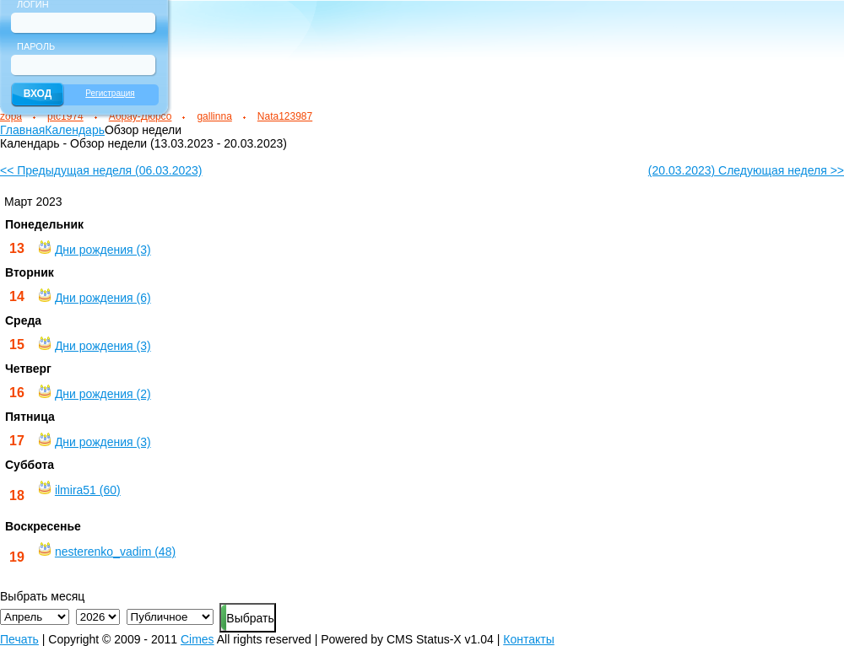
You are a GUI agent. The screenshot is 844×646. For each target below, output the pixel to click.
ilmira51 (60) (88, 490)
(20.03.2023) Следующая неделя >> (746, 170)
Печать (19, 639)
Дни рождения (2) (103, 394)
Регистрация (109, 93)
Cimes (197, 639)
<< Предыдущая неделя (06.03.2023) (101, 170)
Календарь (75, 130)
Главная (22, 130)
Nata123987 (284, 116)
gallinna (214, 116)
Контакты (528, 639)
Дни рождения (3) (103, 249)
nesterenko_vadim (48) (115, 551)
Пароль (36, 46)
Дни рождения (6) (103, 297)
